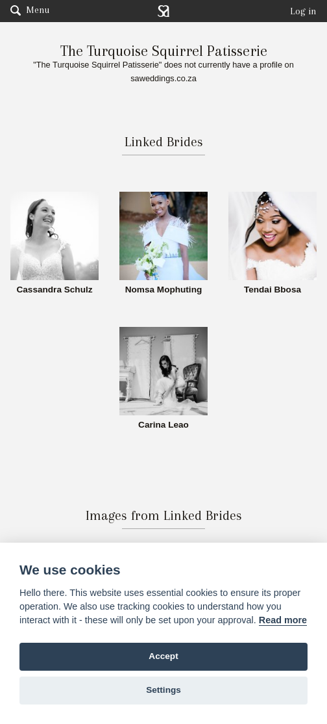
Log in (303, 11)
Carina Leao (163, 425)
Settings (163, 690)
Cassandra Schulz (54, 289)
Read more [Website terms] (283, 620)
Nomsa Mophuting (163, 289)
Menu (29, 10)
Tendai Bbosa (272, 289)
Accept (163, 656)
